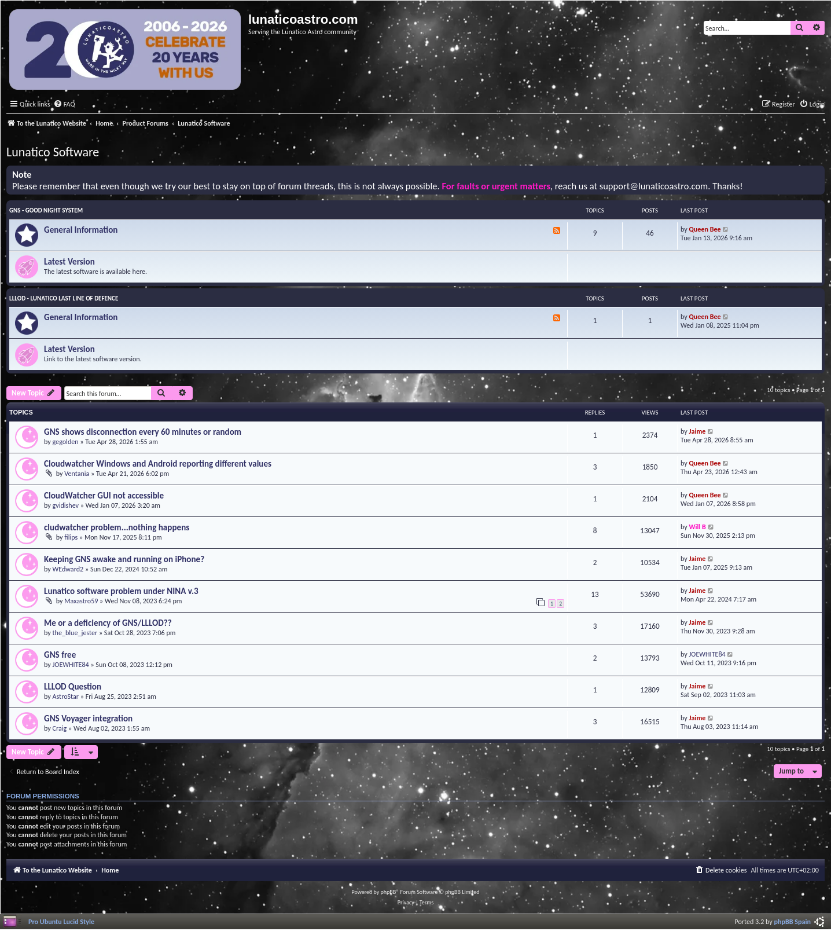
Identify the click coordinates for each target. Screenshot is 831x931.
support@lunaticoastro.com (654, 186)
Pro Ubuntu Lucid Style (61, 921)
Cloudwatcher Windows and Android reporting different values (157, 464)
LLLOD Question (72, 686)
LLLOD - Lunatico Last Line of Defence (63, 298)
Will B (697, 526)
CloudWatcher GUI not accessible (104, 495)
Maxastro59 (81, 600)
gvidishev (66, 505)
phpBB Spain (792, 921)
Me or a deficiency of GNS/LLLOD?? (108, 623)
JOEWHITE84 (71, 664)
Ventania (76, 473)
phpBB (388, 892)
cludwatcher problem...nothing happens (116, 527)
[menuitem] (64, 104)
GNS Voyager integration (88, 718)
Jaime (697, 431)
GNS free (60, 655)
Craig (60, 728)
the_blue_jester (75, 632)
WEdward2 (68, 569)
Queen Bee (705, 229)
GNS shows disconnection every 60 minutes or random (142, 432)
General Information (80, 230)
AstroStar (66, 696)
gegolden (66, 441)
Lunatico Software (52, 152)
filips (71, 537)
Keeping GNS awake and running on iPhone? (124, 559)
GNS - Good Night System (46, 210)
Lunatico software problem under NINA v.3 (121, 591)
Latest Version (69, 261)
